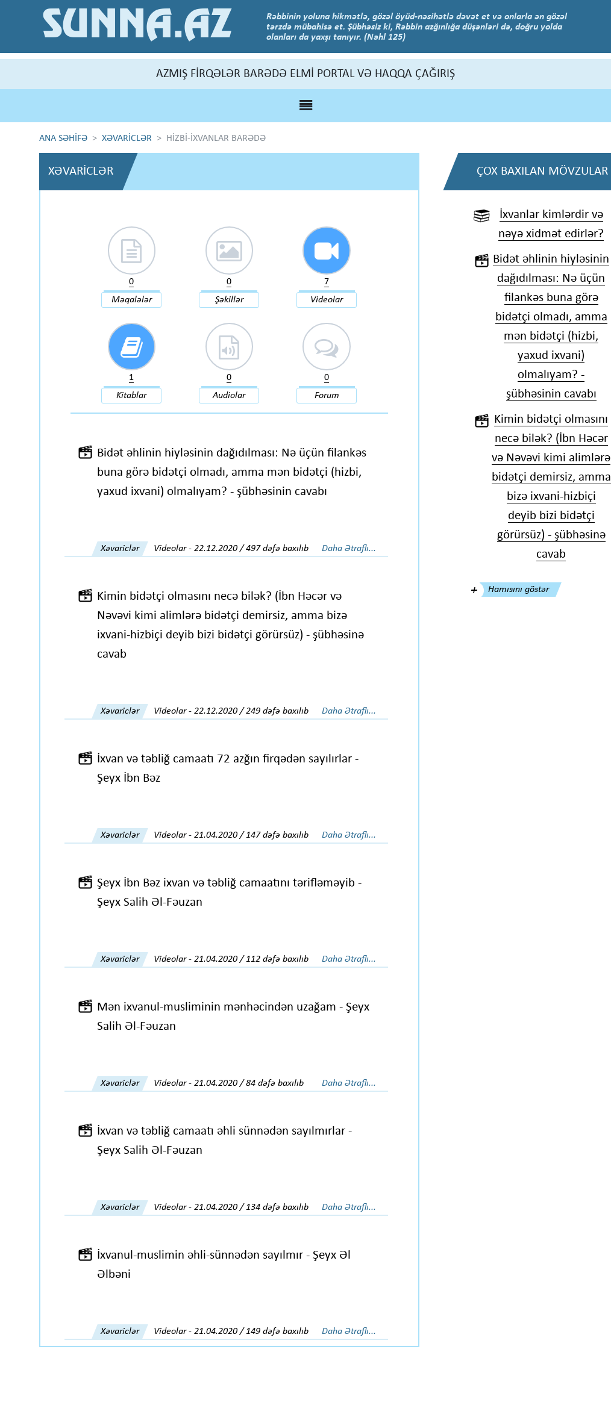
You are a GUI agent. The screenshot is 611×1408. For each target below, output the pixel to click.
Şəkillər (229, 300)
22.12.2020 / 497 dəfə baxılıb (251, 549)
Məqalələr (131, 300)
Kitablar (131, 396)
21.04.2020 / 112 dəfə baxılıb (251, 960)
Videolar (326, 300)
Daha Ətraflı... (349, 549)
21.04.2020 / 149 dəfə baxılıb (251, 1332)
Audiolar (229, 396)
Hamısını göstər (518, 589)
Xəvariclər (120, 549)
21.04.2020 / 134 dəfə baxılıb (251, 1208)
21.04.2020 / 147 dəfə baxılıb (251, 836)
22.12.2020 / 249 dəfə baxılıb (251, 712)
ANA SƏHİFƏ (63, 138)
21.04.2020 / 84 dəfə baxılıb (249, 1084)
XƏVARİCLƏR (127, 138)
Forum (327, 396)
